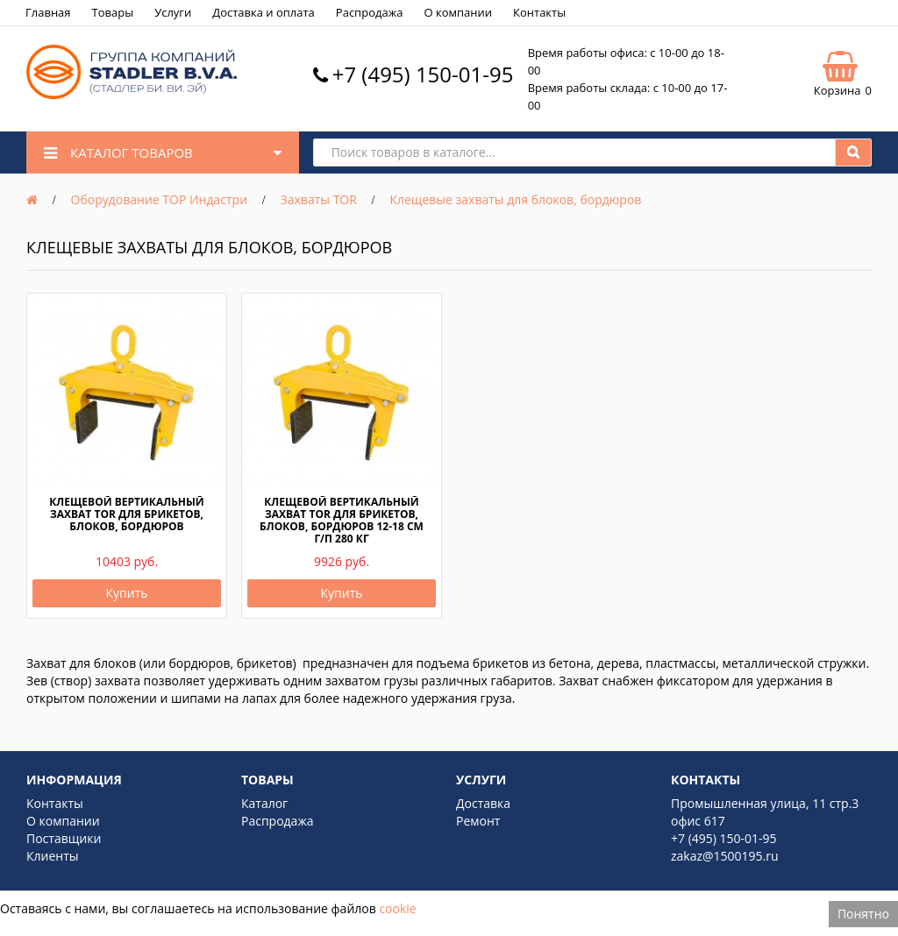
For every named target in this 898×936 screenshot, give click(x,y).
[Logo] (131, 95)
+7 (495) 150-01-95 (423, 74)
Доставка (483, 803)
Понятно (863, 913)
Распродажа (369, 12)
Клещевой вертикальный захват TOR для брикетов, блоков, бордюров (126, 514)
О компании (458, 12)
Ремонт (478, 820)
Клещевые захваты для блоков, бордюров (515, 199)
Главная (48, 12)
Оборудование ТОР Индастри (159, 199)
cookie (397, 908)
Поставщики (63, 838)
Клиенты (52, 855)
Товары (113, 12)
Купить (127, 593)
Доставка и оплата (263, 12)
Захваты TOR (319, 199)
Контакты (539, 12)
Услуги (172, 12)
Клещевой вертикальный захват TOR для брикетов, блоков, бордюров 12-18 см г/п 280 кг (342, 520)
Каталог (264, 803)
